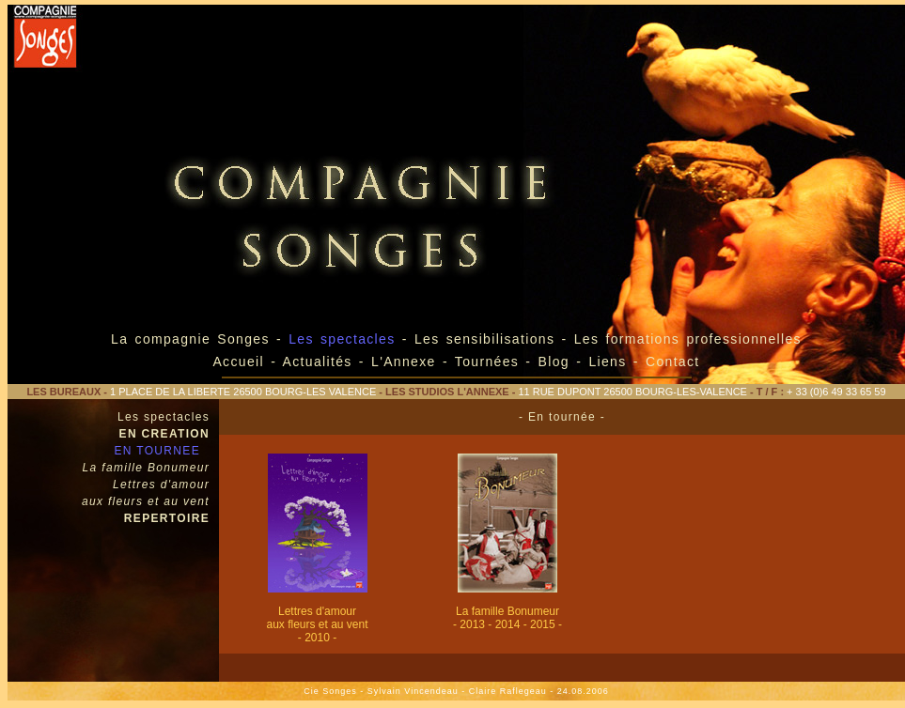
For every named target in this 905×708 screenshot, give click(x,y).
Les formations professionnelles (688, 338)
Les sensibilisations (488, 338)
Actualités (317, 361)
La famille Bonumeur (146, 467)
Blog (554, 361)
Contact (673, 361)
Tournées (486, 361)
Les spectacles (163, 416)
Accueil (237, 361)
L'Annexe (403, 361)
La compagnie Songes (190, 338)
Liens (610, 361)
